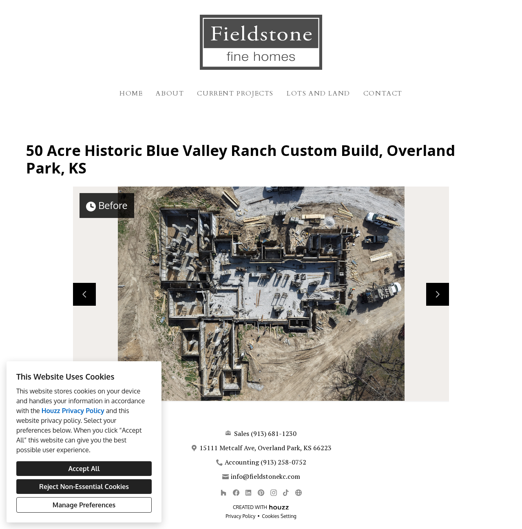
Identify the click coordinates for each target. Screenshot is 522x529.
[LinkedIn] (248, 492)
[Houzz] (223, 492)
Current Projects (235, 93)
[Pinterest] (261, 492)
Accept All (84, 469)
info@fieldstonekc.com (265, 476)
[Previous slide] (84, 294)
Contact (383, 93)
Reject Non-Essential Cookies (84, 486)
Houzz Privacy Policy (73, 411)
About (170, 93)
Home (131, 93)
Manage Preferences (84, 505)
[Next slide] (437, 294)
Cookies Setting (279, 516)
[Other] (298, 492)
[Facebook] (236, 492)
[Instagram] (273, 492)
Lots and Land (318, 93)
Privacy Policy (240, 516)
